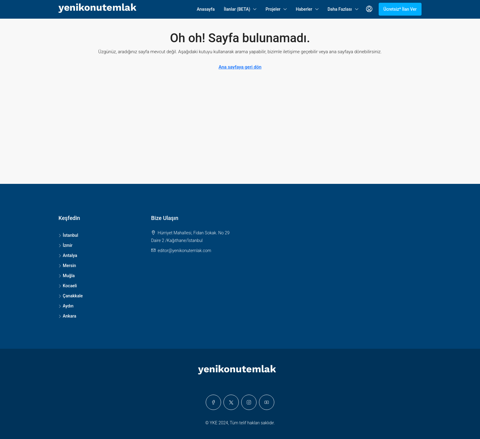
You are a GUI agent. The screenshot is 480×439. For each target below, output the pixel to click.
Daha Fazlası (340, 9)
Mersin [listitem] (67, 265)
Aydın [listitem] (65, 305)
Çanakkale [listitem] (70, 295)
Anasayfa (206, 9)
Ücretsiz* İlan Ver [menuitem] (400, 9)
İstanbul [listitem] (68, 235)
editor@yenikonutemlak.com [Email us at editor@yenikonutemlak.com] (184, 250)
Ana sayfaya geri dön (240, 67)
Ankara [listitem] (67, 316)
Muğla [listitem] (66, 275)
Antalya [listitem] (67, 255)
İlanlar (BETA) (237, 9)
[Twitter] (231, 402)
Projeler (272, 9)
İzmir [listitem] (65, 245)
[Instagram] (249, 402)
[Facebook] (213, 402)
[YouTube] (266, 402)
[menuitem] (369, 9)
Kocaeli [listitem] (67, 285)
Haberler (304, 9)
